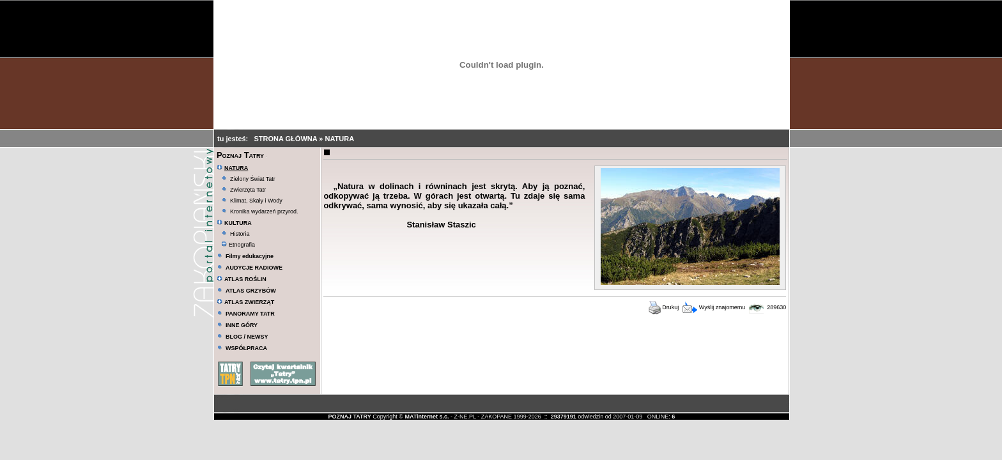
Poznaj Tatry (240, 155)
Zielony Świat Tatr (252, 179)
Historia (240, 234)
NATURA (339, 138)
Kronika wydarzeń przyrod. (264, 211)
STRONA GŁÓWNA (286, 138)
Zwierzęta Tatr (248, 190)
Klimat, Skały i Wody (256, 200)
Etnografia (238, 244)
